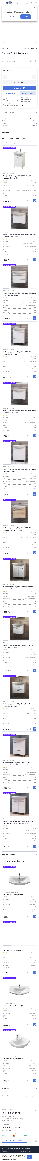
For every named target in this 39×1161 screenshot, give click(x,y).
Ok (29, 1157)
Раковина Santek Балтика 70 (13, 894)
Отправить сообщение (14, 1140)
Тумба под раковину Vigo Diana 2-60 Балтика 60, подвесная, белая (19, 705)
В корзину (19, 88)
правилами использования (11, 1158)
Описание (5, 132)
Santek (35, 120)
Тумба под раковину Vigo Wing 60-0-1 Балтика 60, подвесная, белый (19, 235)
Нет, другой (14, 16)
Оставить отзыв (29, 1096)
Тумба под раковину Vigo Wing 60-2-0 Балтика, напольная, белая (19, 470)
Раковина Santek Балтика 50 (13, 1058)
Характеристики (8, 113)
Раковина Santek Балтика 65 (13, 950)
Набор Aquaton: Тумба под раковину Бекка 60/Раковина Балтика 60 (19, 177)
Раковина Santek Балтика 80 (13, 1006)
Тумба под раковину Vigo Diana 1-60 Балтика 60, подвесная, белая (18, 646)
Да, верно (25, 16)
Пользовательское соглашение (25, 1152)
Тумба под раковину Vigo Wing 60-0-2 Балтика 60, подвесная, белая (19, 294)
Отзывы (5, 1088)
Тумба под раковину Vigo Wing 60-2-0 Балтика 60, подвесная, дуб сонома (19, 529)
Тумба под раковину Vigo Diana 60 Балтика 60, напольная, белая (19, 588)
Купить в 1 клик (11, 93)
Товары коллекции (8, 854)
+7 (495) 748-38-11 (11, 1127)
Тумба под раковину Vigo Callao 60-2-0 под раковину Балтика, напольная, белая (18, 822)
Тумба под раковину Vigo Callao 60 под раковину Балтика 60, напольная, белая (17, 764)
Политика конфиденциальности (8, 1152)
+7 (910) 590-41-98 (11, 1113)
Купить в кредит (28, 93)
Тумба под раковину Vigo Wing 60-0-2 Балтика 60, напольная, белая (19, 353)
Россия (35, 123)
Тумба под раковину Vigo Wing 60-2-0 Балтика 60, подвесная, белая (19, 411)
